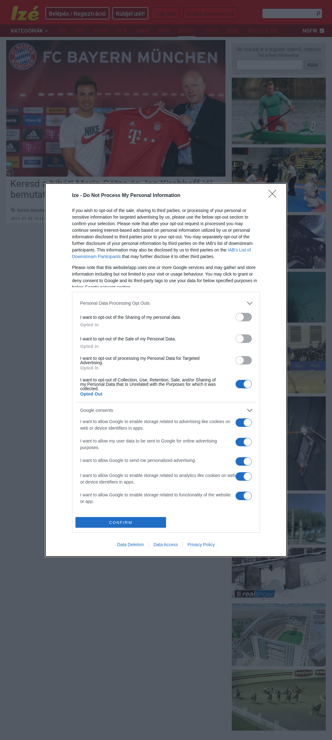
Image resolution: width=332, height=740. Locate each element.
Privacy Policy (201, 544)
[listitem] (166, 303)
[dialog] (166, 370)
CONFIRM (120, 522)
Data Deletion (130, 544)
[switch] (244, 317)
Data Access (165, 544)
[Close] (274, 196)
